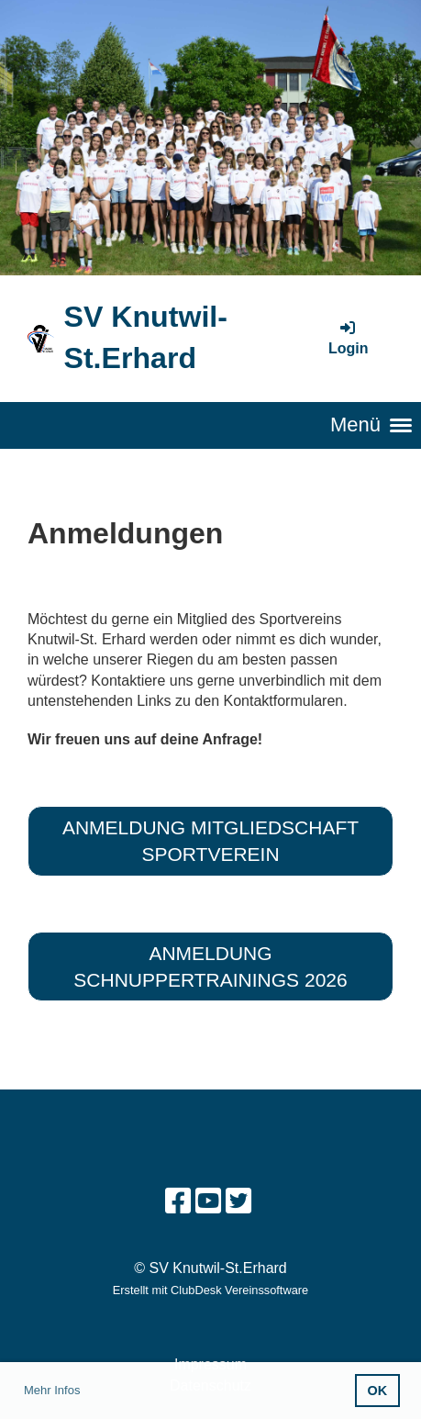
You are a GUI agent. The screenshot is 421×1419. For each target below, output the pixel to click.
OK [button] (378, 1390)
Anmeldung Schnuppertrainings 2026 (210, 966)
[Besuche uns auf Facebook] (178, 1201)
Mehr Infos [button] (52, 1390)
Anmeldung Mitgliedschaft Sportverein (210, 841)
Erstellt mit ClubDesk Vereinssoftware (210, 1290)
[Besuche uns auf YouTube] (208, 1201)
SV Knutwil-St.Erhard (145, 337)
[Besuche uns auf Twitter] (238, 1201)
